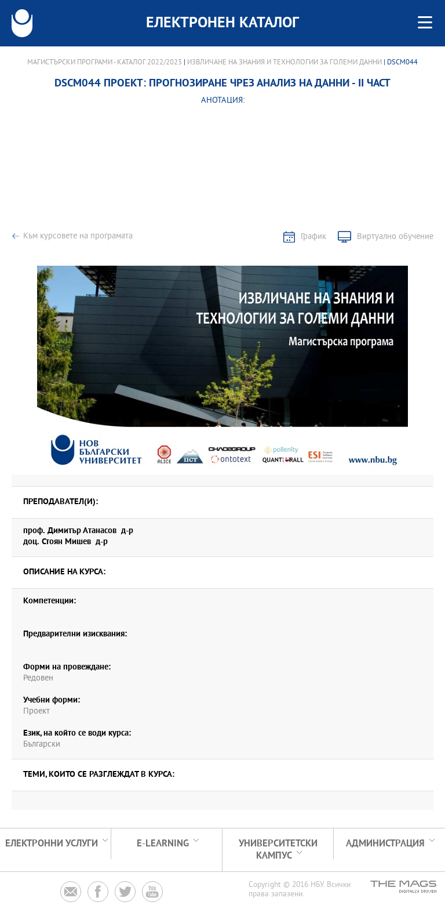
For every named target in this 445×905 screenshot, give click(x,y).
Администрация (385, 844)
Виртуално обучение (395, 236)
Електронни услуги (51, 844)
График (313, 236)
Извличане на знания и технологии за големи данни (284, 62)
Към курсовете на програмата (78, 236)
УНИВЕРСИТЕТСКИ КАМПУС (278, 850)
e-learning (163, 844)
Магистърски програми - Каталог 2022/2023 (104, 62)
